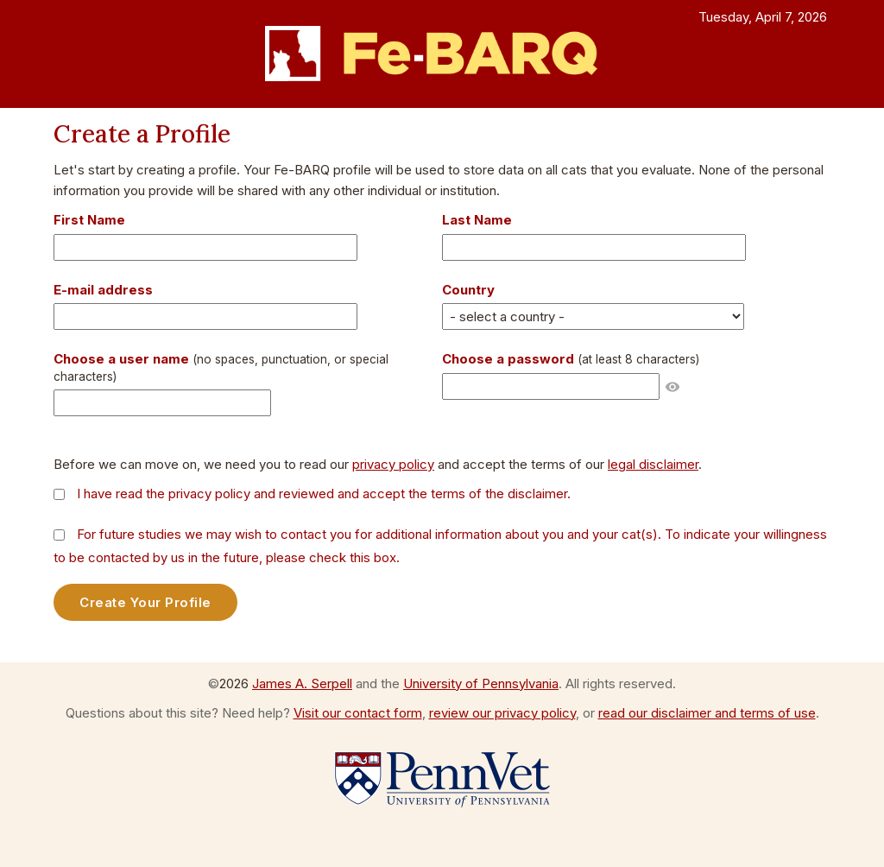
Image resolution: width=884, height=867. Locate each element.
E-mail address (103, 290)
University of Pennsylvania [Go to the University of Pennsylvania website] (481, 683)
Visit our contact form (358, 713)
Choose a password (570, 359)
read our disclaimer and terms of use (707, 713)
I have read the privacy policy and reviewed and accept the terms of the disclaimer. (324, 493)
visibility (672, 387)
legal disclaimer (653, 464)
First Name (89, 220)
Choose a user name (221, 367)
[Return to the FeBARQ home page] (442, 54)
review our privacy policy (502, 713)
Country (468, 290)
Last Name (477, 220)
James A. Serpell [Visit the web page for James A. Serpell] (302, 683)
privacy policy (393, 464)
